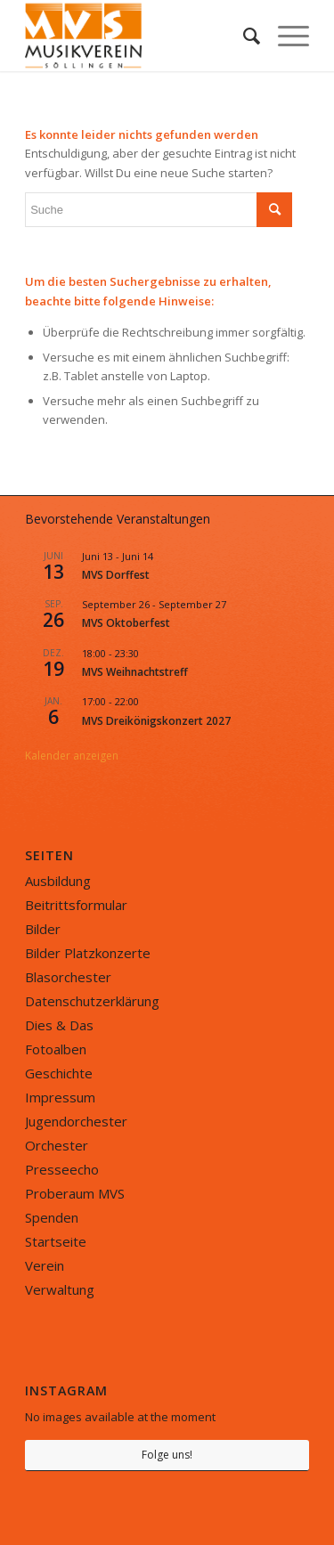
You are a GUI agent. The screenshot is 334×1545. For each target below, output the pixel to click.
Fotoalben (55, 1049)
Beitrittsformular (76, 905)
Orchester (56, 1145)
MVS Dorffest (116, 574)
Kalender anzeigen (71, 755)
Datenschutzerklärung (92, 1001)
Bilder (43, 929)
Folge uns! (167, 1454)
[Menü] (284, 35)
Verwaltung (59, 1289)
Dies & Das (59, 1025)
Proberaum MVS (75, 1193)
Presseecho (62, 1169)
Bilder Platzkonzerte (88, 953)
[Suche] (242, 35)
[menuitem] (242, 35)
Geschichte (59, 1073)
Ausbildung (58, 881)
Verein (44, 1265)
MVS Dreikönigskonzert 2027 (156, 720)
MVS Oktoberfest (126, 622)
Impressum (60, 1097)
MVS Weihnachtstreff (135, 671)
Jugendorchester (76, 1121)
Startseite (55, 1241)
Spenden (51, 1217)
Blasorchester (68, 977)
